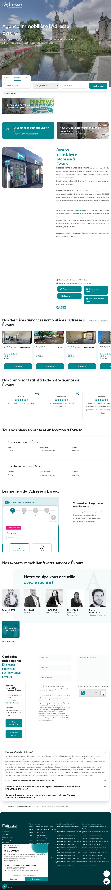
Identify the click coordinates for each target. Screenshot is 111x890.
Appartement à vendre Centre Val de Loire (68, 853)
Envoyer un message (92, 290)
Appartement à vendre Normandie (66, 838)
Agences (11, 807)
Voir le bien (18, 366)
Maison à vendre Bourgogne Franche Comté (42, 829)
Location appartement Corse (91, 866)
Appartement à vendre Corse (64, 866)
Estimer (7, 78)
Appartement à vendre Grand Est (65, 844)
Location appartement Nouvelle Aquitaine (95, 841)
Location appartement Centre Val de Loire (94, 853)
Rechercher (98, 85)
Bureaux (74, 447)
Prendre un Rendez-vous (95, 300)
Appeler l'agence (68, 289)
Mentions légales (14, 734)
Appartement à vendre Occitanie (65, 855)
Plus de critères (11, 93)
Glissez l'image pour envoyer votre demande (93, 686)
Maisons (11, 447)
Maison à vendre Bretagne (37, 832)
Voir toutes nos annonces (98, 321)
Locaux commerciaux (47, 451)
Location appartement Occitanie (92, 855)
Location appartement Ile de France (93, 850)
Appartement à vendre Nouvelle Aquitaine (68, 841)
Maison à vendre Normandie (37, 835)
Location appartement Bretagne (91, 836)
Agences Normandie (24, 807)
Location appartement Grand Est (92, 844)
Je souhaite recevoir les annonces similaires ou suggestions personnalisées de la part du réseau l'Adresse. (54, 688)
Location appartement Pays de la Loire (93, 858)
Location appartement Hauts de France (94, 847)
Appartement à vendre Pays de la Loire (67, 858)
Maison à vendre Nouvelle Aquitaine (40, 838)
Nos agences (6, 834)
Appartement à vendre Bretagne (65, 836)
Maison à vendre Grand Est (37, 841)
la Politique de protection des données (54, 718)
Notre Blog (5, 843)
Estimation (65, 296)
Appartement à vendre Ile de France (66, 850)
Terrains (10, 451)
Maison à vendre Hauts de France (39, 843)
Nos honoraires (14, 723)
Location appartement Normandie (92, 838)
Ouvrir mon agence (8, 840)
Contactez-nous (7, 837)
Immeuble (75, 451)
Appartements (45, 447)
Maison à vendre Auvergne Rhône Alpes (41, 826)
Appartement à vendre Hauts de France (67, 847)
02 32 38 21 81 (13, 702)
